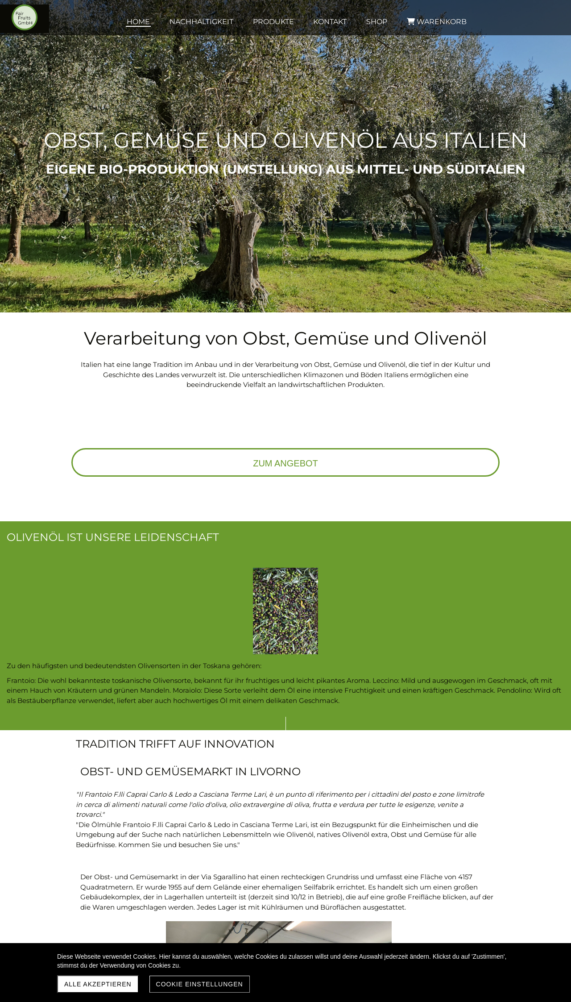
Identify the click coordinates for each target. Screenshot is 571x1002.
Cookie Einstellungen (199, 984)
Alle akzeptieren (98, 984)
